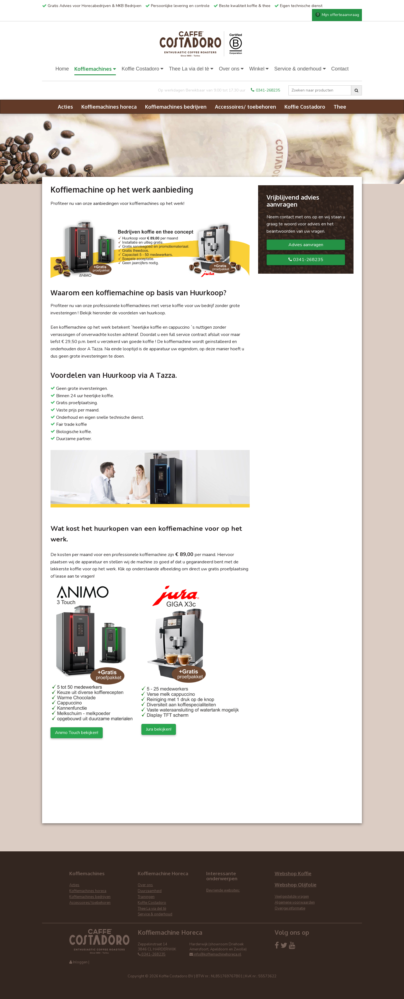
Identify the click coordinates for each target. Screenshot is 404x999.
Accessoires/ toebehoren (245, 107)
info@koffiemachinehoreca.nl (215, 954)
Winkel (258, 69)
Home (62, 69)
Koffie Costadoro (142, 69)
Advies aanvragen (305, 245)
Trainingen (146, 896)
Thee (340, 107)
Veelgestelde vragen (292, 896)
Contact (340, 69)
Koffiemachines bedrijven (175, 107)
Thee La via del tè (191, 69)
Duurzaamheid (150, 890)
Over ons (231, 69)
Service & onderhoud (299, 69)
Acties (65, 107)
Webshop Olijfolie (295, 885)
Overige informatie (290, 908)
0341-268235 (265, 90)
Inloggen (80, 962)
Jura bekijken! (158, 729)
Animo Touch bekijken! (76, 733)
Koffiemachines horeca (109, 107)
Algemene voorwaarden (295, 902)
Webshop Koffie (293, 873)
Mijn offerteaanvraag (337, 14)
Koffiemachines (95, 69)
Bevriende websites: (223, 890)
